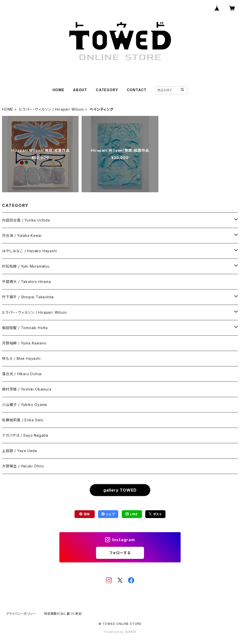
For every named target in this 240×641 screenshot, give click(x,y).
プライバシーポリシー (21, 614)
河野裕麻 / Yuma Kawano (24, 343)
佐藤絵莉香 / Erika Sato (22, 420)
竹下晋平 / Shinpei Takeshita (28, 297)
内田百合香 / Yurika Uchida (26, 220)
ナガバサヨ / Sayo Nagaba (25, 435)
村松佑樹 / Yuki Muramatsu (26, 266)
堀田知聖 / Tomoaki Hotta (25, 328)
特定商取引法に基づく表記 (63, 614)
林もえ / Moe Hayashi (21, 358)
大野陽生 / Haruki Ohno (23, 466)
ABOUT (80, 90)
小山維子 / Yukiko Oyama (24, 404)
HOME (58, 90)
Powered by (120, 632)
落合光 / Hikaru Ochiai (22, 374)
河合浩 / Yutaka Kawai (21, 235)
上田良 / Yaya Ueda (19, 450)
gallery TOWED (120, 490)
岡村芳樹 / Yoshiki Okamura (27, 389)
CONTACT (137, 90)
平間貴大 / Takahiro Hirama (26, 281)
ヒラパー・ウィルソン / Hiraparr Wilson (51, 109)
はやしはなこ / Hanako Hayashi (29, 251)
